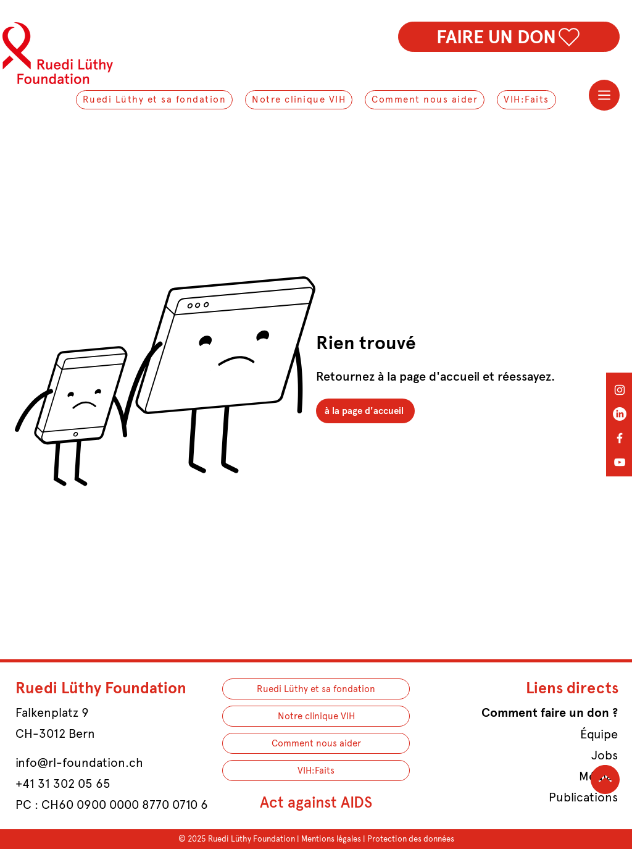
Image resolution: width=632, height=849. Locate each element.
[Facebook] (619, 438)
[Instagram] (619, 390)
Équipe (599, 734)
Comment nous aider (316, 743)
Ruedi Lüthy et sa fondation (316, 689)
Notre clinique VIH (316, 716)
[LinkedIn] (619, 414)
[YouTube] (619, 462)
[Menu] (604, 95)
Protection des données (410, 838)
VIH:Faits (316, 770)
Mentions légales (331, 838)
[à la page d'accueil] (365, 411)
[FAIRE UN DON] (509, 37)
